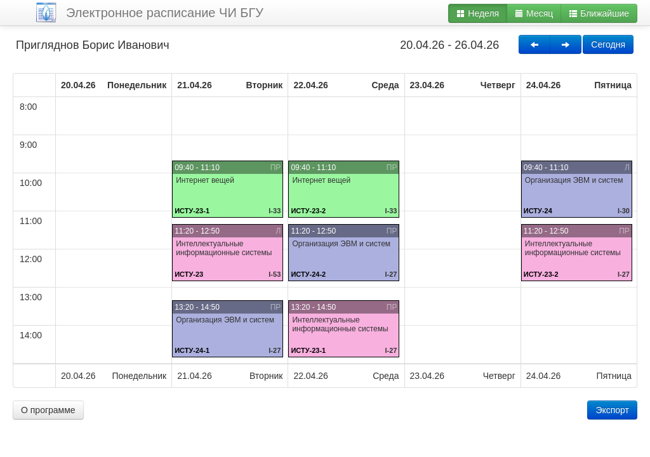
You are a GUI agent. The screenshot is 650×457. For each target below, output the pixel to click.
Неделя (477, 13)
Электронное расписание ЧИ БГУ (164, 13)
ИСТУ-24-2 (308, 274)
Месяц (534, 13)
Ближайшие (599, 13)
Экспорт (612, 410)
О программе (48, 410)
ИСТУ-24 (538, 211)
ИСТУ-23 (189, 274)
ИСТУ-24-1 (192, 350)
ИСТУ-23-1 (192, 211)
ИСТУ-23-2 (308, 211)
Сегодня (608, 44)
